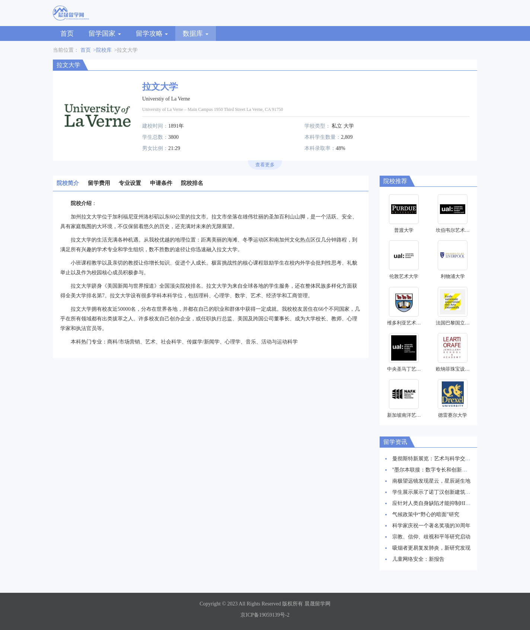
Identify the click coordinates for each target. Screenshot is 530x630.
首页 (67, 33)
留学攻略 (152, 33)
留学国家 (105, 33)
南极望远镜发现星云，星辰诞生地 (431, 481)
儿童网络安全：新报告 (418, 559)
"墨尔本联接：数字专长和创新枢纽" (433, 470)
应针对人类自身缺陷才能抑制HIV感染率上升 (443, 503)
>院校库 (102, 50)
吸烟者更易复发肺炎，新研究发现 (431, 548)
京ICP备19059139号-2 (264, 615)
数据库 (195, 33)
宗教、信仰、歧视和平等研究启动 (431, 537)
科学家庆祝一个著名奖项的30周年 (431, 525)
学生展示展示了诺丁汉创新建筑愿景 (434, 492)
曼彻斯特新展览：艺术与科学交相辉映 (436, 458)
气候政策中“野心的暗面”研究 (425, 514)
